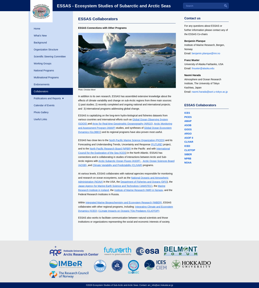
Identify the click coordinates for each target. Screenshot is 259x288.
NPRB (187, 158)
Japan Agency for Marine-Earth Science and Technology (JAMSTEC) (115, 186)
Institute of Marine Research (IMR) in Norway (138, 190)
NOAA (187, 162)
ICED (187, 146)
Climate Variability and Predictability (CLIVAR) (117, 165)
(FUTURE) (157, 144)
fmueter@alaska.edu (203, 68)
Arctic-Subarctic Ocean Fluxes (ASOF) (120, 161)
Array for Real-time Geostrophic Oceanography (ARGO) (122, 123)
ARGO (188, 133)
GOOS (188, 129)
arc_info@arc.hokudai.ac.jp (160, 285)
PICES (188, 117)
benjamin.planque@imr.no (206, 53)
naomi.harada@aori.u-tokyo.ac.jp (210, 91)
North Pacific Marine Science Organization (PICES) (136, 140)
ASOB (187, 125)
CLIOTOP (189, 150)
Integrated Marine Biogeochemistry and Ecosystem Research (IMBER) (124, 202)
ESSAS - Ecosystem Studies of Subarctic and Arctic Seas (114, 5)
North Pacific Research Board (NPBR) (110, 148)
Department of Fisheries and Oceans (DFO (144, 181)
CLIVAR (188, 141)
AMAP (187, 121)
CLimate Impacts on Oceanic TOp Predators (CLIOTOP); (129, 211)
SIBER (188, 154)
